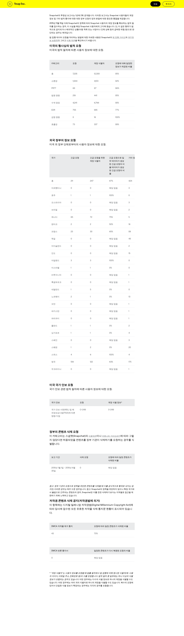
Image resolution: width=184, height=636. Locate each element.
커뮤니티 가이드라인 (111, 436)
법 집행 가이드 (119, 37)
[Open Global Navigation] (9, 3)
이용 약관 (71, 40)
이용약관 (93, 436)
